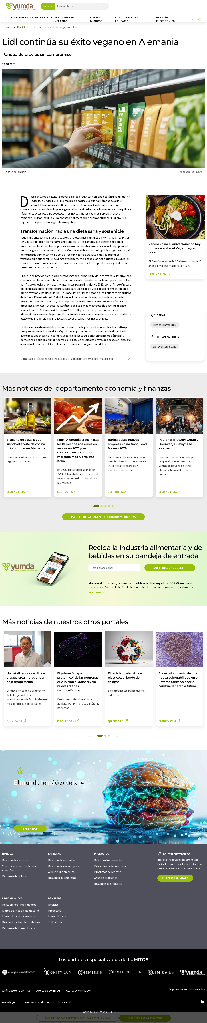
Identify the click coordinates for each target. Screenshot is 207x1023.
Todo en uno (55, 922)
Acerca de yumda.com (79, 990)
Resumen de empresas (62, 877)
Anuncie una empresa (61, 872)
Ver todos (99, 592)
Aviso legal (9, 1002)
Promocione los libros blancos (21, 922)
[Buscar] (105, 7)
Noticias (53, 904)
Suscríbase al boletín (169, 568)
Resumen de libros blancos (18, 928)
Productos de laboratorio (110, 866)
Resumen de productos (108, 883)
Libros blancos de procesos (19, 916)
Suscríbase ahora (175, 878)
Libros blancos (57, 916)
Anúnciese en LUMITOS (16, 990)
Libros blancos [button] (96, 19)
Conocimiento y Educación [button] (126, 19)
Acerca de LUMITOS (48, 990)
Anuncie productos (105, 877)
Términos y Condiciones (36, 1002)
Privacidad (64, 1002)
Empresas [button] (26, 17)
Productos (54, 910)
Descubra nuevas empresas (64, 866)
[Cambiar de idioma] (199, 20)
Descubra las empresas (62, 860)
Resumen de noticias (15, 876)
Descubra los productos (108, 860)
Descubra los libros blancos (19, 904)
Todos (46, 6)
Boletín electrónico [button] (165, 19)
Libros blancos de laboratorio (20, 910)
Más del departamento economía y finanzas (103, 517)
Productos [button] (43, 17)
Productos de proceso (107, 872)
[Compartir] (192, 20)
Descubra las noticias (15, 860)
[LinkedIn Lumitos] (202, 1002)
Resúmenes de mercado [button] (64, 19)
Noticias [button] (10, 17)
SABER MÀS (30, 828)
